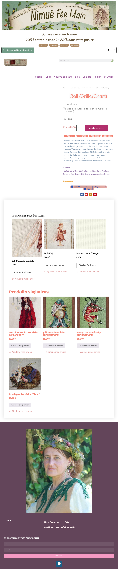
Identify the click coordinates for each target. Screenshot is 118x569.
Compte (86, 77)
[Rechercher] (112, 60)
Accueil (39, 77)
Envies (108, 77)
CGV (66, 522)
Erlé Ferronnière (87, 88)
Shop (48, 77)
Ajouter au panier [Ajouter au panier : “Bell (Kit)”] (55, 265)
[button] (69, 127)
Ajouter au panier (96, 128)
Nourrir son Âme (63, 77)
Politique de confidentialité (59, 527)
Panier (97, 77)
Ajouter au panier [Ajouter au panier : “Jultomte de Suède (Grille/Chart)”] (54, 346)
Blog (77, 77)
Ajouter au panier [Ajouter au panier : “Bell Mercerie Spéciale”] (23, 272)
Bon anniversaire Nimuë (59, 34)
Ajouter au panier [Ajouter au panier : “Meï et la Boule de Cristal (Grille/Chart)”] (20, 346)
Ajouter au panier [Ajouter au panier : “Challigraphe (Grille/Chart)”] (20, 405)
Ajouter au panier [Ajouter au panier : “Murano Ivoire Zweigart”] (87, 265)
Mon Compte (51, 522)
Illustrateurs (74, 88)
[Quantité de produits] (79, 128)
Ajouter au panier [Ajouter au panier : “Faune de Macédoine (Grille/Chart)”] (88, 346)
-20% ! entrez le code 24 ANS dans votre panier (59, 40)
